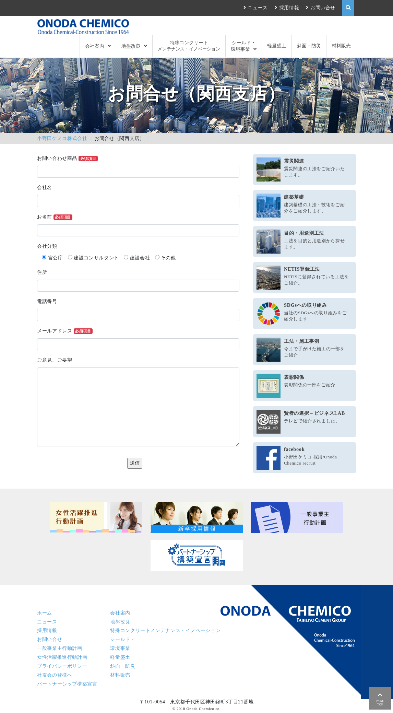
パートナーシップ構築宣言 (67, 684)
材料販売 (341, 45)
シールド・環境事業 (243, 45)
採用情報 (289, 7)
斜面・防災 (309, 45)
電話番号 (47, 301)
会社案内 (94, 46)
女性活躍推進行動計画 (62, 657)
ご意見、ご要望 (54, 360)
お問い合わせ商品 (67, 158)
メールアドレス (65, 331)
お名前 (54, 217)
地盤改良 (131, 46)
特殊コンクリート (189, 46)
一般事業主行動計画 (59, 648)
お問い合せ (322, 7)
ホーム (44, 613)
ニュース (258, 7)
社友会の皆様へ (54, 675)
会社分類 (47, 246)
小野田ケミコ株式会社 (62, 138)
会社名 (44, 187)
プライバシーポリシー (62, 666)
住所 (42, 272)
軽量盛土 (276, 45)
